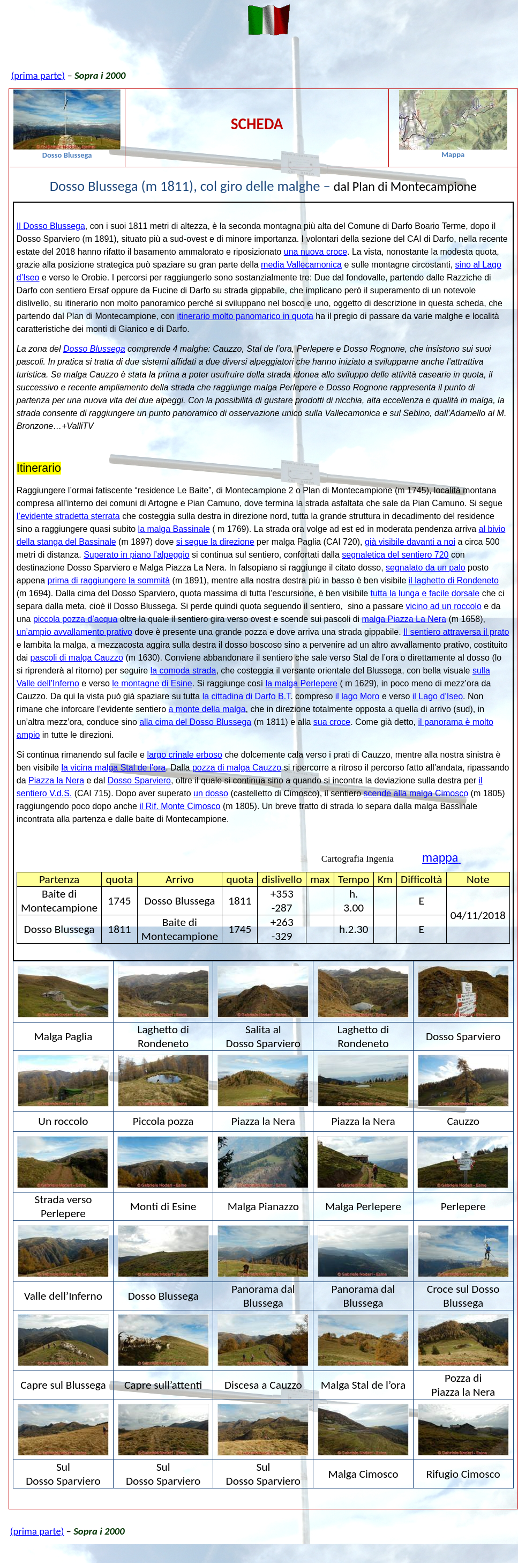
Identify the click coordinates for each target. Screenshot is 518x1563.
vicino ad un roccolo (443, 606)
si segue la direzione (215, 541)
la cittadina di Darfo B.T (246, 696)
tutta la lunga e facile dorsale (425, 593)
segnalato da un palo (426, 567)
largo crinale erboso (184, 754)
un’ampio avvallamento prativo (74, 631)
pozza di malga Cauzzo (236, 767)
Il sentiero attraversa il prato (456, 631)
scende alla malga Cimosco (416, 793)
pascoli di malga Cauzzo (77, 657)
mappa (441, 857)
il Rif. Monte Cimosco (179, 806)
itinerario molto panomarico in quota (245, 316)
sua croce (331, 722)
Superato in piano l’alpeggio (136, 554)
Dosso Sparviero (139, 780)
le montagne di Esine (152, 683)
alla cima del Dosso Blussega (195, 722)
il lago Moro (357, 696)
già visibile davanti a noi (410, 541)
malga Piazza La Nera (404, 619)
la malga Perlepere (301, 683)
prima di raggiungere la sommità (109, 580)
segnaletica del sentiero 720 (395, 554)
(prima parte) (38, 75)
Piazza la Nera (56, 780)
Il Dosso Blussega (51, 226)
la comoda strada (183, 670)
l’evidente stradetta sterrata (68, 516)
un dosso (210, 793)
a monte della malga (206, 709)
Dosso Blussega (94, 348)
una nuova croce (315, 251)
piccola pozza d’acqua (75, 619)
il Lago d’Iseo (437, 696)
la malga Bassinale (174, 529)
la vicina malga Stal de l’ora (113, 767)
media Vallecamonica (301, 264)
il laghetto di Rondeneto (454, 580)
